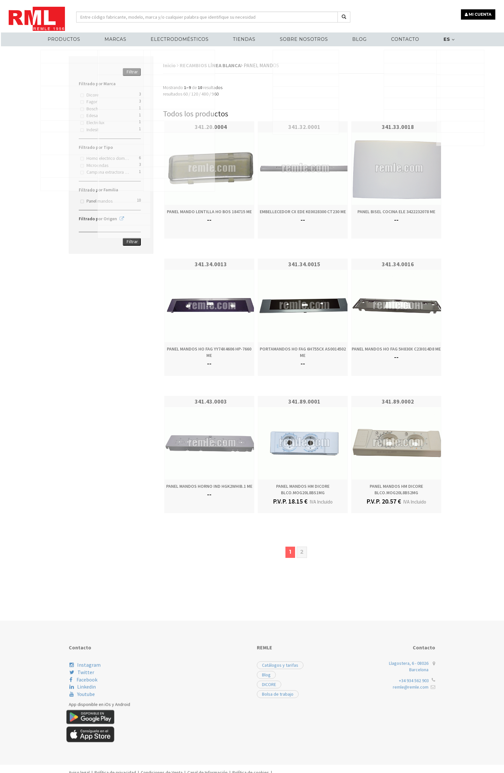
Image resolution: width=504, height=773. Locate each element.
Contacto (393, 37)
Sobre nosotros (301, 37)
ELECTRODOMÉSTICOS (187, 37)
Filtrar (132, 72)
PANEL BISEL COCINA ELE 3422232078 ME (396, 211)
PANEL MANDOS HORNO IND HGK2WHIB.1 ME (209, 486)
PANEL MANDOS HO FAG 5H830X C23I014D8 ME (396, 349)
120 (194, 94)
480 (205, 94)
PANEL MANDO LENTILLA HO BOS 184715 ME (209, 211)
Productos (81, 37)
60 (185, 94)
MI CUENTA (480, 12)
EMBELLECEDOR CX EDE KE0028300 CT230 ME (303, 211)
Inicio (171, 65)
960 (215, 94)
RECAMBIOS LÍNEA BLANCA (211, 65)
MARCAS (128, 37)
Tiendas (246, 37)
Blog (352, 37)
